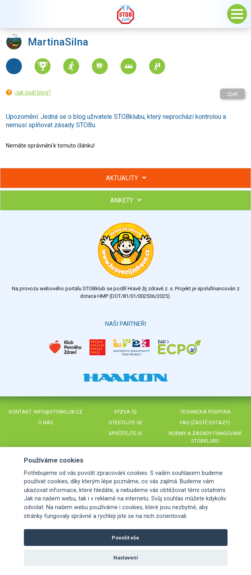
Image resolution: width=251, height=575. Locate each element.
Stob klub (126, 14)
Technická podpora (205, 412)
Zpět (232, 94)
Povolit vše (125, 538)
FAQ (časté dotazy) (205, 422)
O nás (45, 422)
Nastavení (125, 558)
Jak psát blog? (33, 92)
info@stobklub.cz (58, 412)
